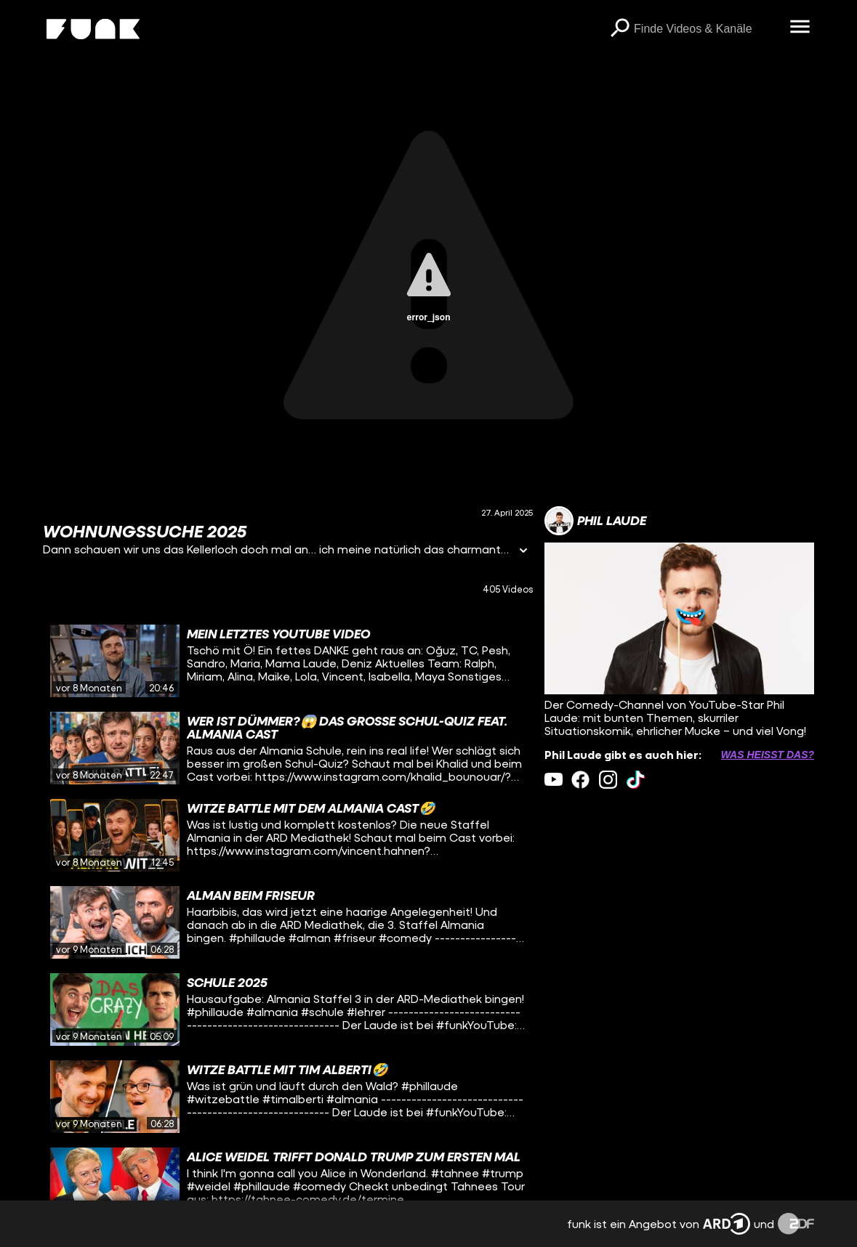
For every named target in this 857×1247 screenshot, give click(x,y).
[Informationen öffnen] (523, 552)
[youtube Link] (553, 780)
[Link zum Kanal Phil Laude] (595, 520)
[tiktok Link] (636, 780)
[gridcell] (288, 661)
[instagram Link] (608, 780)
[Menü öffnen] (799, 27)
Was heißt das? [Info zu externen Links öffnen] (767, 754)
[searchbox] (706, 29)
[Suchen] (619, 29)
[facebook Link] (580, 780)
